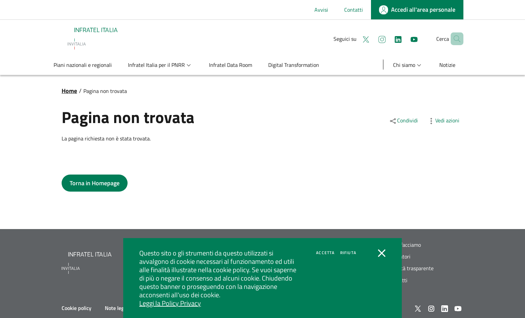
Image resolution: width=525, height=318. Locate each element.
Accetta (325, 253)
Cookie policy (76, 308)
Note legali (117, 308)
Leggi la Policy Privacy (170, 303)
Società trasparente (411, 268)
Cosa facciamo (405, 245)
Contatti (353, 10)
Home (69, 90)
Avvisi (321, 10)
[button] (455, 39)
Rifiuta (348, 253)
